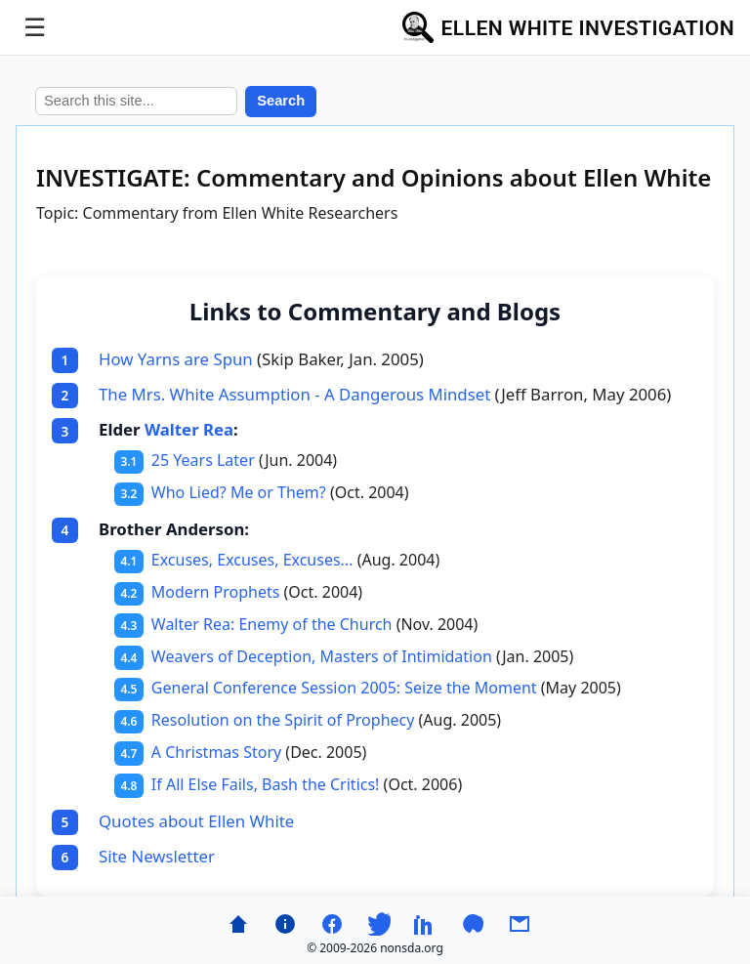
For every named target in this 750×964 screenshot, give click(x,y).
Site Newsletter (157, 856)
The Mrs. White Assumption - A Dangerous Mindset (294, 394)
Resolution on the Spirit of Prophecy (283, 720)
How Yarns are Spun (176, 359)
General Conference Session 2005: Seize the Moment (344, 687)
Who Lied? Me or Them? (238, 492)
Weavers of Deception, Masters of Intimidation (321, 656)
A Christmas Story (216, 752)
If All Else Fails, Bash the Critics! (265, 784)
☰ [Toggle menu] (34, 27)
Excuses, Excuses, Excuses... (252, 559)
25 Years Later (203, 460)
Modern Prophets (215, 592)
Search (281, 100)
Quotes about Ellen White (196, 821)
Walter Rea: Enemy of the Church (272, 624)
